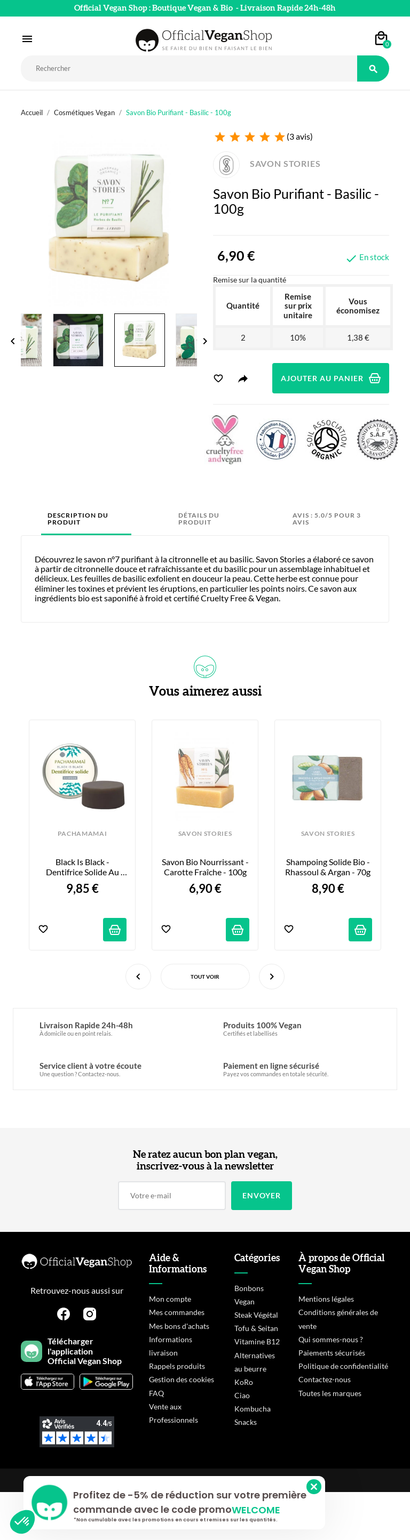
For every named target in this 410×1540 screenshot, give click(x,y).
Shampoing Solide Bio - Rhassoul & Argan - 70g (328, 866)
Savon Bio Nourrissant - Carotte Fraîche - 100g (206, 866)
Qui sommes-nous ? (330, 1339)
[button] (22, 1522)
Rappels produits (177, 1365)
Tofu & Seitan (256, 1328)
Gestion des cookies (181, 1379)
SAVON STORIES (267, 163)
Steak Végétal (256, 1314)
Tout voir (205, 976)
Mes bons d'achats (179, 1326)
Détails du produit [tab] (198, 519)
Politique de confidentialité (343, 1365)
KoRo (243, 1381)
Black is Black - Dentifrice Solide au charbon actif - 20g (83, 867)
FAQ (156, 1393)
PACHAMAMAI (82, 833)
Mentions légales (326, 1298)
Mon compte (170, 1298)
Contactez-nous (324, 1379)
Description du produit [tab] (78, 519)
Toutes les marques (329, 1393)
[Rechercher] (189, 68)
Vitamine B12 (257, 1341)
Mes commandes (176, 1312)
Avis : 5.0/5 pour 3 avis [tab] (327, 519)
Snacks (245, 1421)
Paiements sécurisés (331, 1352)
